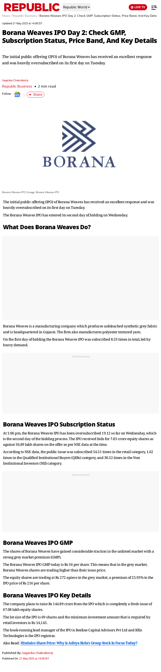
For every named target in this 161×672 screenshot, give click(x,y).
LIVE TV (138, 7)
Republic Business (17, 86)
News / (7, 15)
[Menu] (152, 7)
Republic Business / (25, 15)
